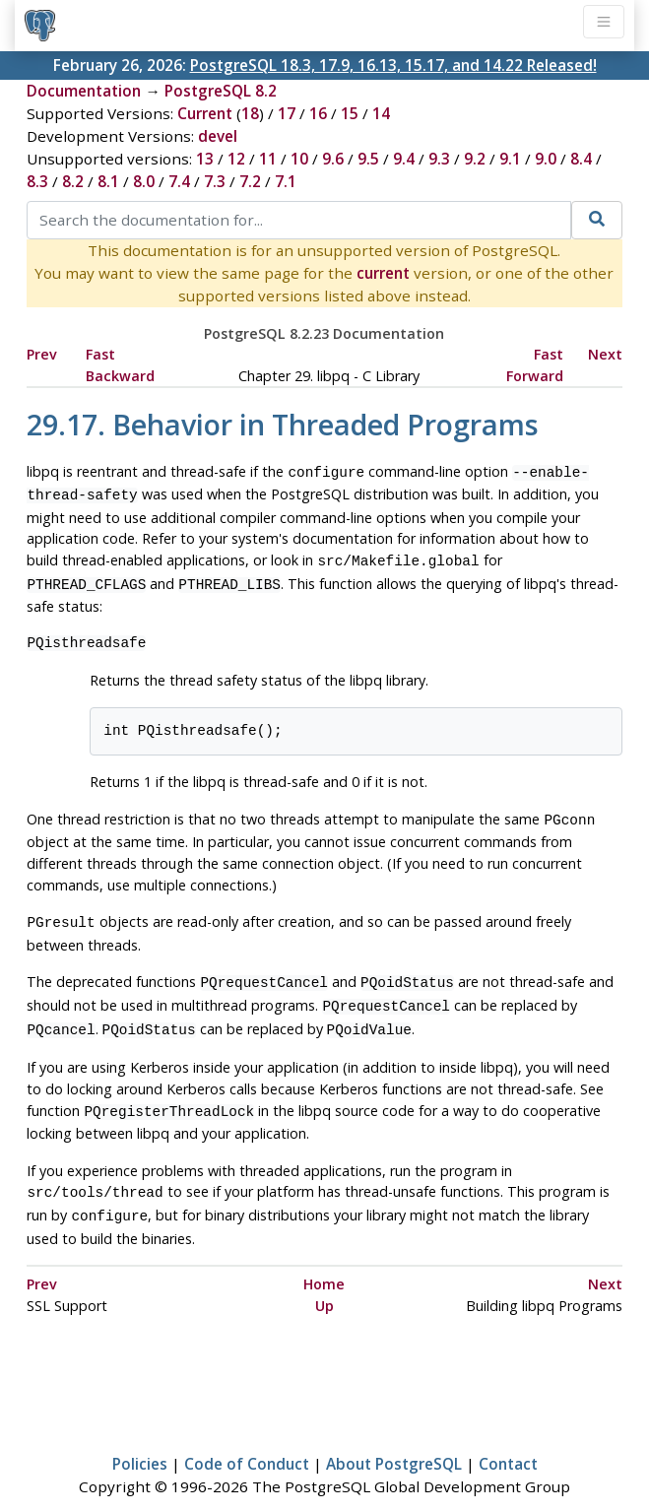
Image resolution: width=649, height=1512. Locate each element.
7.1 (285, 181)
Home (324, 1260)
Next (605, 354)
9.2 (475, 158)
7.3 (215, 181)
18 (250, 113)
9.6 (333, 158)
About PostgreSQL (394, 1440)
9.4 (404, 158)
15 (349, 113)
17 (286, 113)
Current (204, 113)
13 (205, 158)
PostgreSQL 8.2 (220, 90)
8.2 (73, 181)
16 (318, 113)
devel (217, 136)
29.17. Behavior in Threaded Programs (283, 424)
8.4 (581, 158)
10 (299, 158)
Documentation (84, 90)
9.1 (510, 158)
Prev (42, 354)
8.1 (108, 181)
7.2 (250, 181)
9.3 (439, 158)
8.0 (144, 181)
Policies (139, 1440)
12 (236, 158)
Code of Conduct (246, 1440)
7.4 (179, 181)
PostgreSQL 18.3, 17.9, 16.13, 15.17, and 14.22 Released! (393, 65)
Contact (508, 1440)
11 (268, 158)
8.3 (37, 181)
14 (381, 113)
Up (324, 1282)
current (383, 273)
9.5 (368, 158)
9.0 (545, 158)
